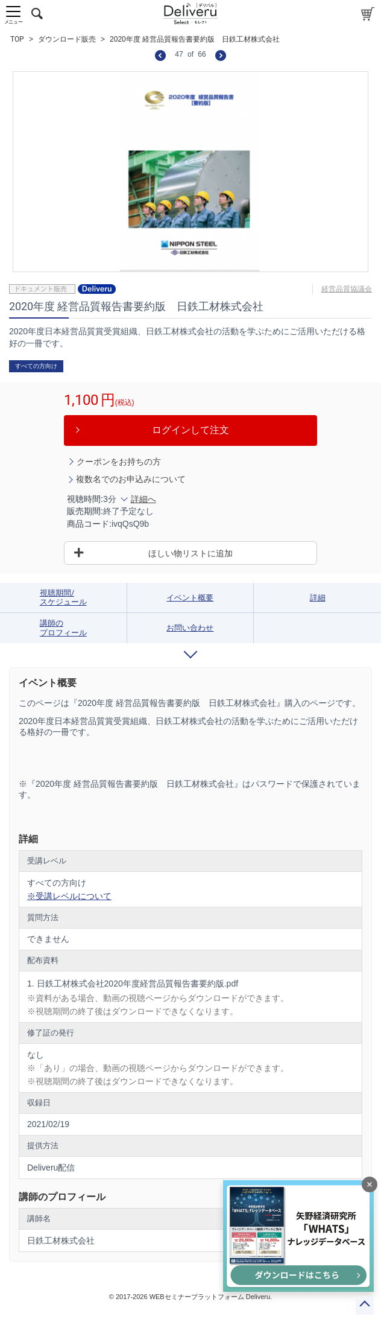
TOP (17, 39)
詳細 (318, 597)
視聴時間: (85, 499)
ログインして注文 (190, 430)
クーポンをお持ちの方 (119, 461)
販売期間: (85, 511)
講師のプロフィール (63, 627)
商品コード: (89, 524)
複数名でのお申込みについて (131, 479)
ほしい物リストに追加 (190, 553)
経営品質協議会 (346, 289)
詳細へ (143, 499)
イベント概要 (189, 597)
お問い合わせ (189, 627)
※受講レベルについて (69, 896)
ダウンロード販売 (67, 39)
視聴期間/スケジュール (63, 597)
